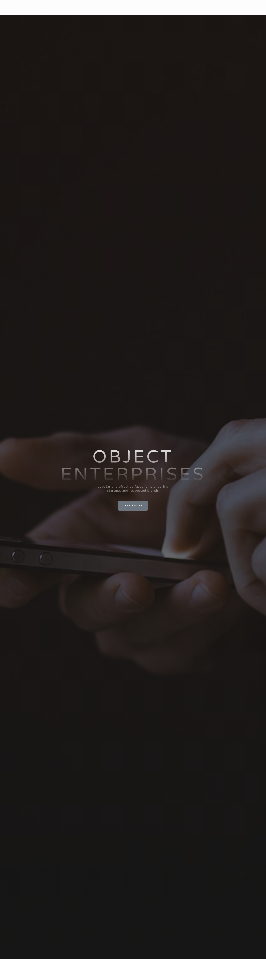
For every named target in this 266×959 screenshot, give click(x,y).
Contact (217, 7)
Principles (180, 7)
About (161, 7)
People (199, 7)
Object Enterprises (56, 7)
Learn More (133, 505)
